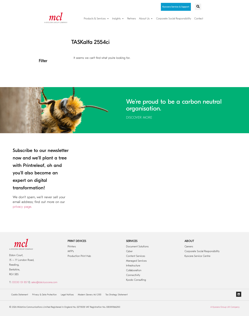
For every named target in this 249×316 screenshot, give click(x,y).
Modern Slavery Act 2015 (89, 294)
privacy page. (22, 207)
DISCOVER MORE (139, 117)
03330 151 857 (20, 282)
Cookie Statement (19, 294)
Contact (198, 18)
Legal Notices (67, 294)
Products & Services (96, 18)
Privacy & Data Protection (44, 294)
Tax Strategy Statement (116, 294)
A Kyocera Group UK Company (225, 307)
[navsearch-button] (198, 7)
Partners (131, 18)
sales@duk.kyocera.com (44, 282)
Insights (118, 18)
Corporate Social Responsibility (173, 18)
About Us (146, 18)
